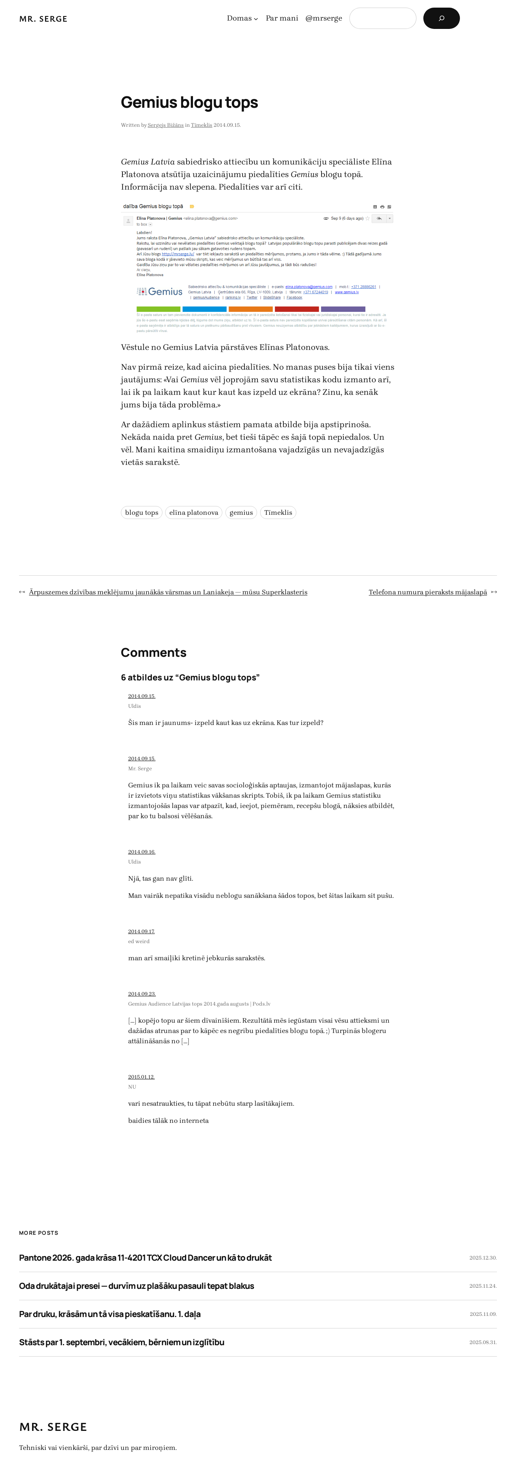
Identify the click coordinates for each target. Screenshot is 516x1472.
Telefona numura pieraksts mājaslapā (428, 592)
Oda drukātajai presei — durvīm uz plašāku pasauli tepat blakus (136, 1286)
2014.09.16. (142, 852)
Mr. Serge (43, 18)
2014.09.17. (141, 931)
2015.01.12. (141, 1077)
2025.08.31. (483, 1342)
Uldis (134, 706)
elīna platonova (193, 512)
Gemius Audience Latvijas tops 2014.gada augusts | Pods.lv (199, 1004)
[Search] (441, 18)
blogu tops (141, 512)
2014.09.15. (142, 696)
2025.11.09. (483, 1314)
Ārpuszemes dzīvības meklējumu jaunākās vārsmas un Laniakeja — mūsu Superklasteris (168, 592)
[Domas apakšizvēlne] (256, 18)
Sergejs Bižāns (166, 125)
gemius (241, 512)
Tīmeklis (201, 125)
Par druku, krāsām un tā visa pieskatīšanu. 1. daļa (110, 1314)
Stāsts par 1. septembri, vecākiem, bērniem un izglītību (121, 1342)
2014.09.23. (142, 994)
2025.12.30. (483, 1258)
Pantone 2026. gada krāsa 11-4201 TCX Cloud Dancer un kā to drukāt (145, 1257)
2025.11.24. (483, 1286)
